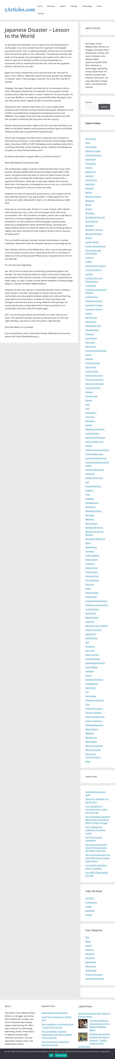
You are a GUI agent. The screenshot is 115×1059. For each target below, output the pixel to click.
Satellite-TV (90, 634)
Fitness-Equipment (94, 379)
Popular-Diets (92, 592)
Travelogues (91, 902)
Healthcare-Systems (95, 429)
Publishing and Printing (96, 605)
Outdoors (90, 563)
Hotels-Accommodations (97, 450)
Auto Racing (91, 180)
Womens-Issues (93, 749)
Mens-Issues (91, 523)
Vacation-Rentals (93, 712)
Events (88, 354)
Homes (88, 445)
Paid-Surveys (91, 572)
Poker (88, 588)
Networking (91, 547)
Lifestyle (73, 6)
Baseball (89, 188)
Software (89, 671)
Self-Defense (91, 638)
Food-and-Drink (93, 387)
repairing (89, 621)
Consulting (90, 285)
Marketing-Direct (93, 511)
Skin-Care (89, 650)
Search (88, 102)
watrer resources (93, 721)
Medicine (89, 519)
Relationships (91, 617)
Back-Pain (90, 184)
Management (91, 502)
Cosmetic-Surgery (93, 301)
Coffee (88, 261)
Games (88, 400)
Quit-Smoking (92, 609)
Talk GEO (89, 898)
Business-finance (93, 233)
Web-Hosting (91, 729)
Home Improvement (95, 437)
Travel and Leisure (94, 708)
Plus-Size (89, 584)
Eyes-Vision (90, 367)
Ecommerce (91, 338)
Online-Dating (92, 555)
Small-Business (92, 658)
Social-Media (91, 667)
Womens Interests (94, 745)
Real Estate (90, 613)
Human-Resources (94, 454)
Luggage (89, 498)
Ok (51, 1055)
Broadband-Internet (95, 217)
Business (51, 6)
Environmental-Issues (95, 350)
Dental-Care (91, 317)
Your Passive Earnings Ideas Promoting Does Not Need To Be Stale (96, 847)
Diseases (89, 334)
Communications (93, 270)
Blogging (89, 200)
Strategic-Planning (94, 679)
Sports (88, 675)
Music (99, 6)
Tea (87, 692)
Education (90, 342)
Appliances (90, 171)
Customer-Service (93, 309)
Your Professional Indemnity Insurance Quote (95, 830)
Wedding (89, 733)
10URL (88, 906)
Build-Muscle (91, 221)
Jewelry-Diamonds (94, 478)
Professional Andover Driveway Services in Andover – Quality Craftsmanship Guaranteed (94, 1040)
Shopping (90, 646)
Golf (87, 408)
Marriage (89, 515)
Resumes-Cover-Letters (96, 625)
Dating (88, 313)
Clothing (89, 257)
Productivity (91, 596)
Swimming (90, 687)
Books (88, 204)
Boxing (88, 209)
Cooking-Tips (91, 296)
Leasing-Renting (93, 486)
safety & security (93, 629)
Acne (87, 142)
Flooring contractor (94, 383)
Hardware (90, 421)
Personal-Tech (92, 576)
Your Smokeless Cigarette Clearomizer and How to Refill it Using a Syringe (97, 819)
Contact (40, 13)
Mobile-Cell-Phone (94, 527)
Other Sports (91, 559)
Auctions (89, 175)
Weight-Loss (91, 737)
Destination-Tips (93, 325)
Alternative (90, 159)
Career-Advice (92, 242)
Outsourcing (91, 567)
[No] (112, 1054)
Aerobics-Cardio (93, 151)
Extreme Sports (92, 363)
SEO (87, 642)
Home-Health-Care (94, 441)
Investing (89, 473)
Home (40, 6)
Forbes (88, 914)
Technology (87, 6)
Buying (88, 238)
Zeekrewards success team (54, 1012)
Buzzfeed (89, 910)
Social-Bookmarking (95, 663)
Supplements (91, 683)
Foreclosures (91, 396)
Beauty (88, 192)
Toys (87, 704)
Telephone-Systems (94, 700)
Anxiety (89, 167)
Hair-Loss (89, 416)
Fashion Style (91, 371)
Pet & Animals (92, 580)
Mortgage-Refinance (95, 538)
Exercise (89, 359)
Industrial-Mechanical (95, 458)
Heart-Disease (92, 433)
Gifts (87, 404)
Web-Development (94, 725)
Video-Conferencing (95, 716)
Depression (90, 321)
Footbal (89, 392)
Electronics (90, 346)
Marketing (90, 506)
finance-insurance (94, 375)
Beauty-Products (93, 196)
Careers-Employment (95, 246)
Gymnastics (91, 412)
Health (63, 6)
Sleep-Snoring (92, 654)
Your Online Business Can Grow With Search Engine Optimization (97, 857)
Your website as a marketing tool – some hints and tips (96, 809)
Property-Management (96, 601)
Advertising (90, 147)
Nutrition (89, 551)
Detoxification (92, 330)
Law (87, 482)
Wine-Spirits (91, 741)
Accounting (90, 138)
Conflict (89, 274)
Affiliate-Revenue (93, 155)
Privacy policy (61, 1055)
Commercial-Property (95, 265)
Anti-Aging (90, 163)
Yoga (87, 761)
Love (87, 494)
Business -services (94, 229)
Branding (89, 213)
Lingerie (89, 490)
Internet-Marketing (94, 469)
